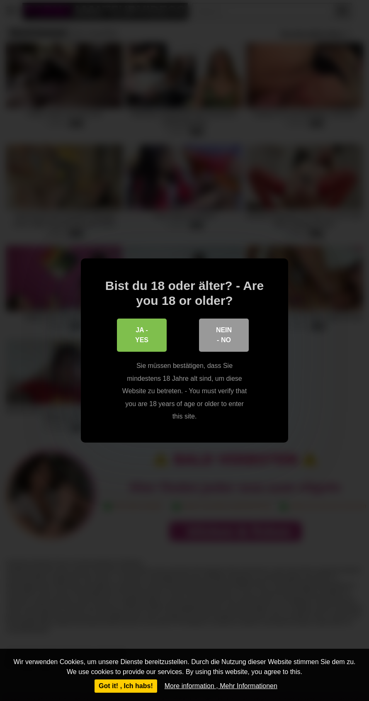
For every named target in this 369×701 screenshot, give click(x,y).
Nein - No (224, 334)
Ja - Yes (141, 334)
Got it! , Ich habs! (126, 685)
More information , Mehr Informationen (221, 685)
